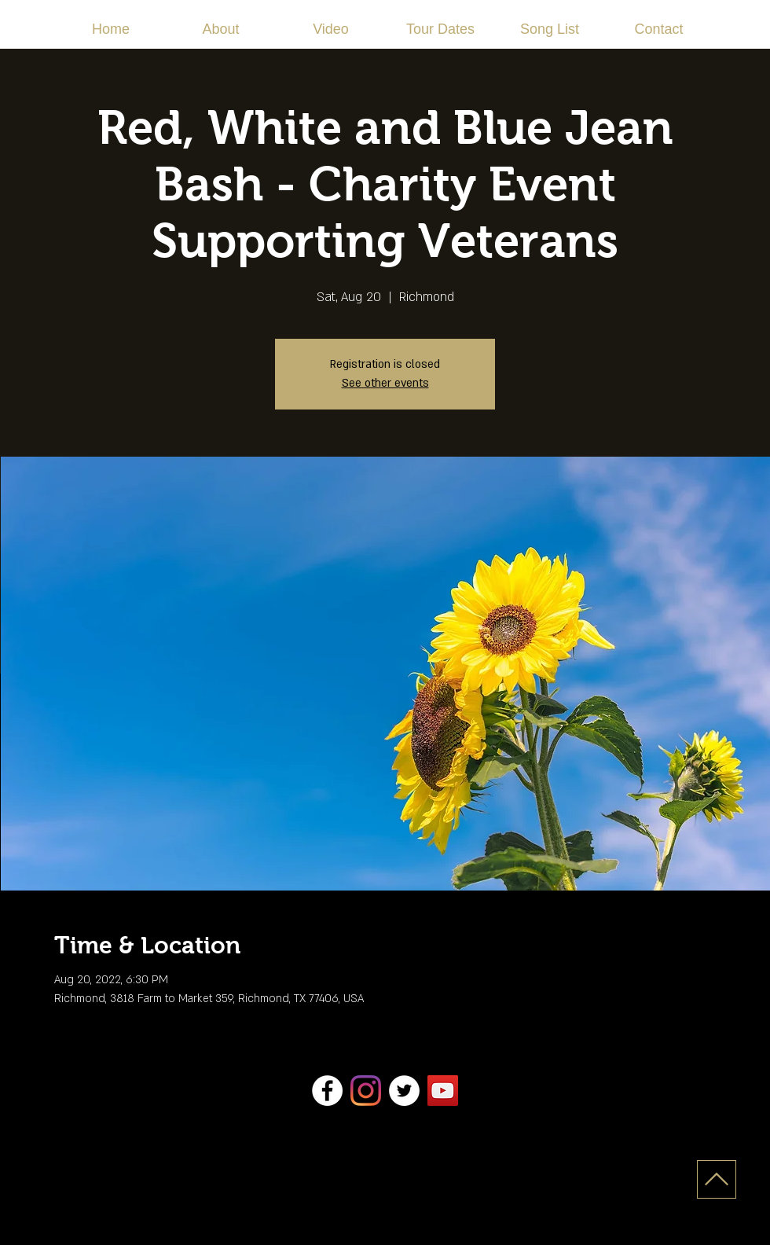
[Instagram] (365, 1090)
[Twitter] (404, 1090)
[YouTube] (442, 1090)
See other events (385, 383)
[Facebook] (327, 1090)
